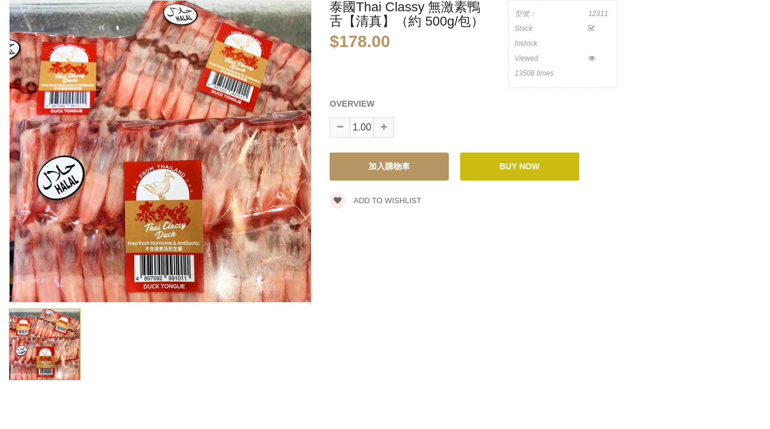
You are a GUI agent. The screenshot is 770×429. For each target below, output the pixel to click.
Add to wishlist (375, 200)
